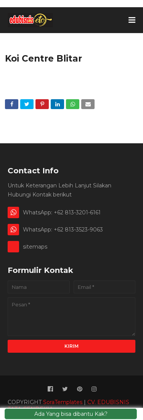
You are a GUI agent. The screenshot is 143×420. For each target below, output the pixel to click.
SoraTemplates (62, 402)
